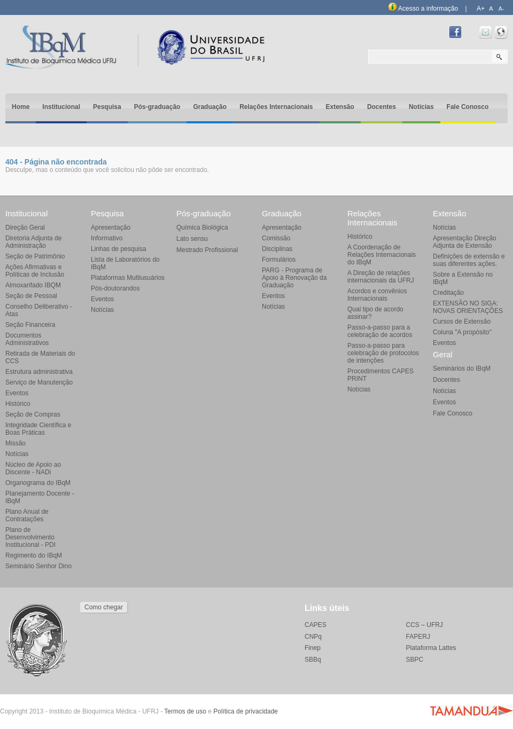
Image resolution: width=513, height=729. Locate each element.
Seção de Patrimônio (35, 256)
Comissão (276, 238)
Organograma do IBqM (38, 483)
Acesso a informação (423, 8)
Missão (15, 443)
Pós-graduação (157, 107)
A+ (481, 8)
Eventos (16, 393)
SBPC (415, 659)
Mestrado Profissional (207, 250)
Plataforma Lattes (431, 648)
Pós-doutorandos (115, 288)
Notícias (421, 107)
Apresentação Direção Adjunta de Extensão (464, 241)
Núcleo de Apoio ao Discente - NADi (33, 468)
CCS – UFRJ (424, 625)
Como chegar (103, 607)
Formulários (279, 259)
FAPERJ (418, 636)
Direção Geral (25, 227)
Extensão (340, 107)
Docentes (381, 107)
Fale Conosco (468, 107)
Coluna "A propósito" (462, 332)
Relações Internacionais (276, 107)
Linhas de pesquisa (118, 249)
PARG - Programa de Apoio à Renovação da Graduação (294, 277)
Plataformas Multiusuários (128, 277)
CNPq (313, 636)
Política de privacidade (245, 711)
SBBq (313, 659)
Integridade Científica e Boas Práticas (38, 428)
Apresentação (110, 227)
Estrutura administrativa (39, 371)
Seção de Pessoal (31, 296)
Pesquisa (107, 107)
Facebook (455, 32)
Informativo (106, 238)
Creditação (448, 292)
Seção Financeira (30, 324)
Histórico (17, 403)
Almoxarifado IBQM (33, 285)
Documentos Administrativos (27, 339)
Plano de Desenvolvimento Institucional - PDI (30, 537)
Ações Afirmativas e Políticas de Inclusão (34, 270)
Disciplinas (277, 249)
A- (501, 9)
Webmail (485, 32)
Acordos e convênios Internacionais (377, 294)
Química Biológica (202, 227)
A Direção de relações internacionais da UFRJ (380, 276)
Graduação (210, 107)
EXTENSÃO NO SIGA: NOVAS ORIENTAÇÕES (468, 307)
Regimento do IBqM (33, 555)
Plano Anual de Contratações (27, 515)
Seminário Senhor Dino (38, 566)
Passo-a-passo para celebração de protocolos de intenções (383, 353)
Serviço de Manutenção (39, 382)
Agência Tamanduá (471, 710)
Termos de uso (185, 711)
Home (20, 107)
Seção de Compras (32, 414)
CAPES (316, 625)
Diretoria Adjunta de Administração (33, 241)
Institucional (61, 107)
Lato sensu (192, 238)
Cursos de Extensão (462, 321)
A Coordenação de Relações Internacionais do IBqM (381, 255)
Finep (313, 648)
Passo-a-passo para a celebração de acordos (379, 331)
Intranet (501, 32)
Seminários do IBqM (462, 368)
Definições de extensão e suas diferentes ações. (469, 260)
